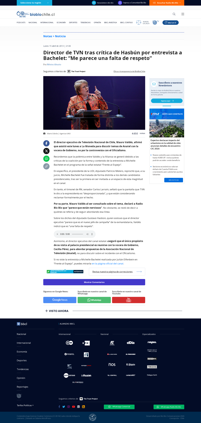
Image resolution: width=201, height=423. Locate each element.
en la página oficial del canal (107, 263)
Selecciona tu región (34, 2)
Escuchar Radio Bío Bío (167, 3)
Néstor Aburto (54, 64)
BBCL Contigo (126, 22)
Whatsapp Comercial (119, 406)
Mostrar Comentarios (94, 282)
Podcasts (21, 22)
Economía (61, 22)
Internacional (46, 22)
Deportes (73, 22)
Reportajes (22, 386)
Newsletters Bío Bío (102, 3)
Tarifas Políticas (24, 405)
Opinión (97, 22)
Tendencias (85, 22)
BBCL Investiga (110, 22)
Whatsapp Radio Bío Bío (169, 407)
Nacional (33, 22)
